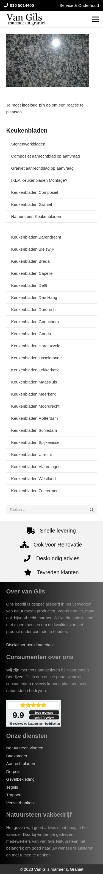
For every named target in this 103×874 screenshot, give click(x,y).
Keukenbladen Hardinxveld (35, 345)
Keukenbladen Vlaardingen (36, 466)
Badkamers (16, 755)
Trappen (13, 794)
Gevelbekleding (20, 779)
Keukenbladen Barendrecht (36, 237)
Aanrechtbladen (20, 763)
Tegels (12, 787)
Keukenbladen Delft (29, 285)
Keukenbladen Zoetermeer (35, 490)
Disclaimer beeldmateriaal (30, 644)
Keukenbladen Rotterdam (34, 418)
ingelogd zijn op (36, 105)
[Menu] (95, 19)
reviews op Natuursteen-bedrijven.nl (34, 723)
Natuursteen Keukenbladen (36, 216)
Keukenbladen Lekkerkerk (35, 370)
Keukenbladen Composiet (35, 192)
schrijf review (44, 717)
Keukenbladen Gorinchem (35, 321)
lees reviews (44, 712)
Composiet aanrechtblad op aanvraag (45, 156)
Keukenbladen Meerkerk (33, 394)
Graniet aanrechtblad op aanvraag (42, 168)
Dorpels (13, 771)
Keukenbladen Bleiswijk (33, 249)
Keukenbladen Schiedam (34, 430)
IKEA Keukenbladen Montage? (39, 180)
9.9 (18, 714)
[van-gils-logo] (26, 19)
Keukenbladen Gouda (31, 333)
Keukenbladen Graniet (31, 204)
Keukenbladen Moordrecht (35, 406)
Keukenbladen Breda (30, 261)
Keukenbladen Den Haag (34, 297)
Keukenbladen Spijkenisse (35, 442)
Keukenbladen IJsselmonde (36, 357)
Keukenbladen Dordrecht (34, 309)
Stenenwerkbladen (28, 144)
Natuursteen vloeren (24, 748)
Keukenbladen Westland (33, 478)
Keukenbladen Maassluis (34, 382)
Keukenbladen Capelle (32, 273)
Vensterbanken (20, 802)
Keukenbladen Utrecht (31, 454)
